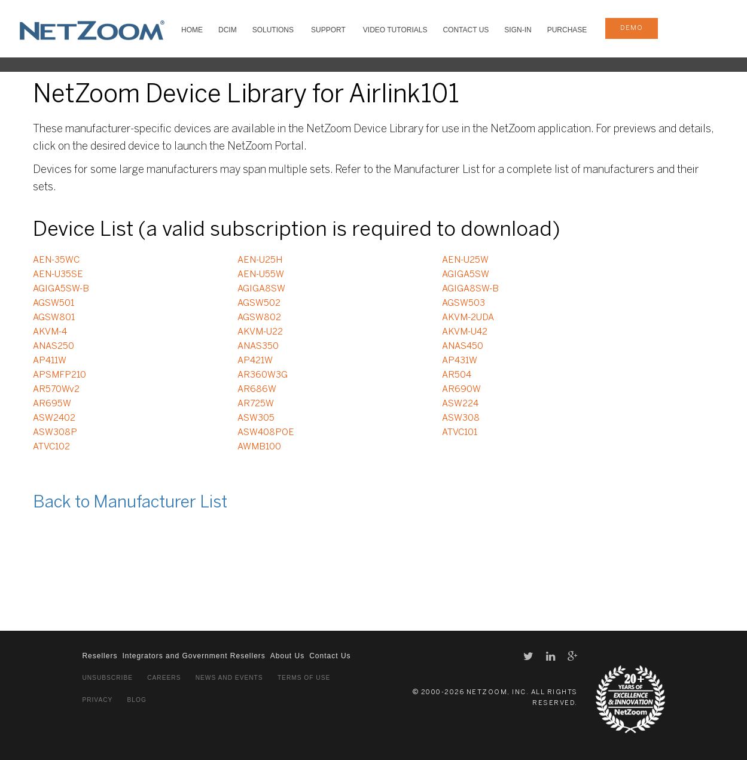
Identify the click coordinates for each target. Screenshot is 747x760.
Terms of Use (304, 677)
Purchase (567, 30)
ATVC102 (51, 447)
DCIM (227, 30)
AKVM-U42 (464, 332)
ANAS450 (462, 346)
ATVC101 (459, 432)
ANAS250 (53, 346)
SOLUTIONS (273, 30)
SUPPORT (328, 30)
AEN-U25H (259, 260)
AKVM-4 (50, 332)
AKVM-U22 (260, 332)
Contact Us (466, 30)
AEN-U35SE (58, 274)
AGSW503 (463, 303)
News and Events (229, 677)
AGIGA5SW (465, 274)
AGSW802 (259, 318)
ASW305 (256, 418)
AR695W (52, 404)
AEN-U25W (465, 260)
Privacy (97, 700)
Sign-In (517, 30)
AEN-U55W (260, 274)
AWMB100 (259, 447)
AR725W (255, 404)
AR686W (256, 389)
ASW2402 (54, 418)
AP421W (255, 361)
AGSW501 (53, 303)
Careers (164, 677)
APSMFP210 (59, 375)
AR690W (461, 389)
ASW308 (461, 418)
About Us (287, 656)
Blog (137, 700)
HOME (192, 30)
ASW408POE (265, 432)
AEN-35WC (56, 260)
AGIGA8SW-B (470, 289)
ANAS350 (258, 346)
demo (631, 28)
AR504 (456, 375)
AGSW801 (54, 318)
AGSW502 (258, 303)
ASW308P (55, 432)
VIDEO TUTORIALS (395, 30)
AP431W (459, 361)
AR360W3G (262, 375)
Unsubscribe (107, 677)
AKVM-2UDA (468, 318)
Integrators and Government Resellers (193, 656)
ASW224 (460, 404)
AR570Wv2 (56, 389)
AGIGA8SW (261, 289)
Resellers (99, 656)
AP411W (49, 361)
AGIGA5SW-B (61, 289)
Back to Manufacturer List (130, 503)
